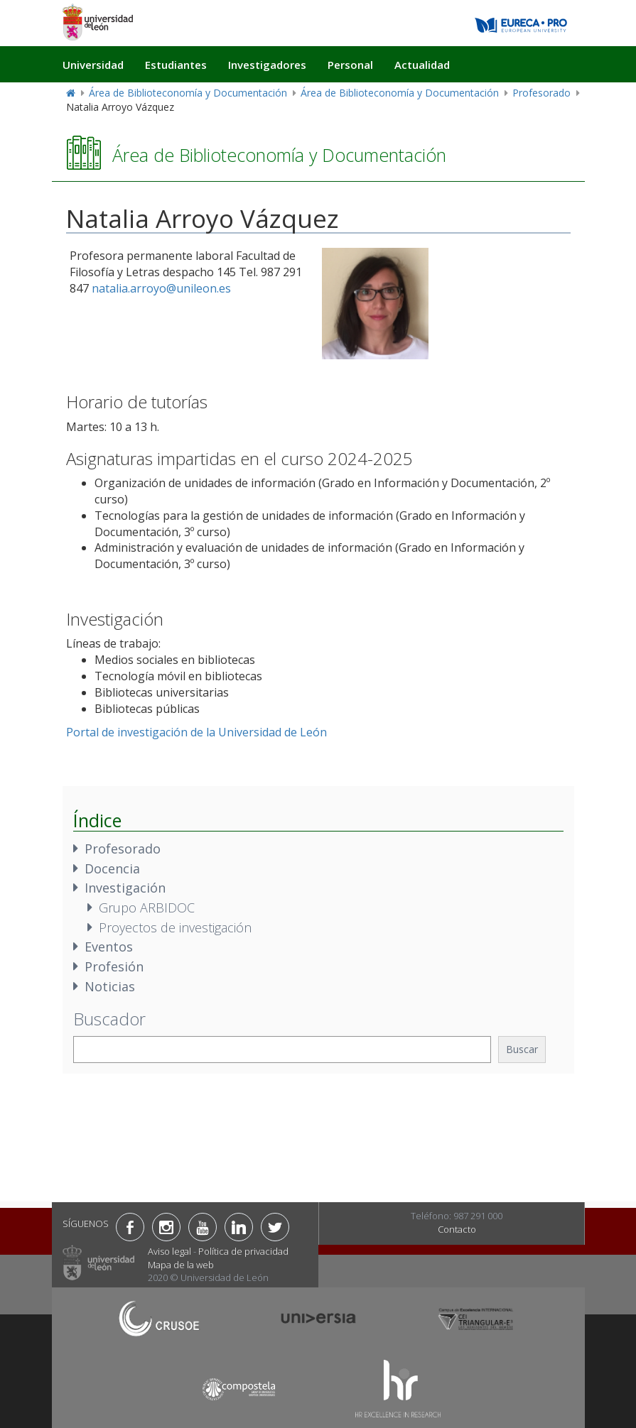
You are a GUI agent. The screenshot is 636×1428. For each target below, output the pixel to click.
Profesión (114, 966)
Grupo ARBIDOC (147, 907)
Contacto (457, 1229)
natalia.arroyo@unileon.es (161, 288)
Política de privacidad (243, 1251)
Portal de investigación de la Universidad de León (196, 732)
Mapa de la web (181, 1264)
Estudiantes (176, 65)
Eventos (109, 946)
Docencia (112, 868)
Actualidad (422, 65)
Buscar (522, 1049)
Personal (350, 65)
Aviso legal (169, 1251)
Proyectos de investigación (175, 927)
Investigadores (267, 65)
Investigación (125, 887)
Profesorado (541, 92)
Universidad (93, 65)
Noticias (110, 986)
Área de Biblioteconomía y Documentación (188, 92)
